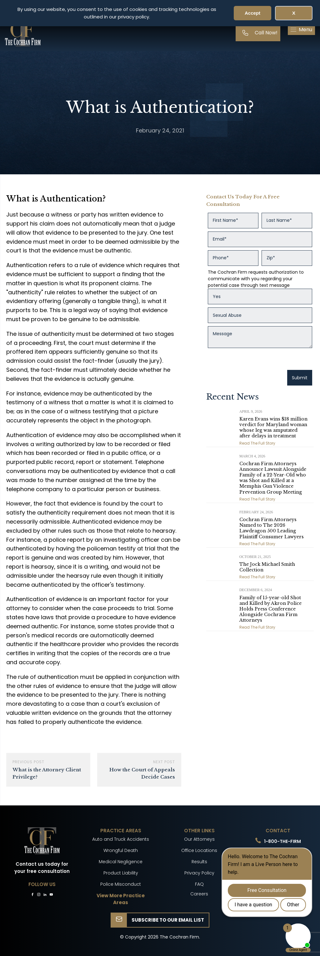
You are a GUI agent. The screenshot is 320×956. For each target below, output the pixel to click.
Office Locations (199, 850)
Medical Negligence (120, 862)
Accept (252, 13)
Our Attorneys (199, 839)
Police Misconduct (120, 884)
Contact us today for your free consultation (42, 867)
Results (199, 862)
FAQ (199, 884)
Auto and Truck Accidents (120, 839)
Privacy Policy (199, 873)
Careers (199, 894)
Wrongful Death (120, 850)
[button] (301, 29)
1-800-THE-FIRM (282, 841)
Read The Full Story (257, 443)
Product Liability (120, 873)
